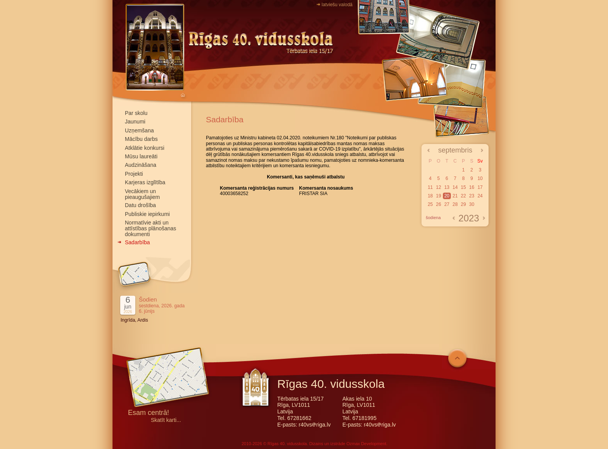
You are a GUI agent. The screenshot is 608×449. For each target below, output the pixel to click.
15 (463, 187)
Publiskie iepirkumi (147, 214)
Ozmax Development (366, 443)
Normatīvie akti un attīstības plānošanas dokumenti (150, 228)
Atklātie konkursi (144, 148)
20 (446, 196)
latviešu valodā (337, 4)
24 (479, 196)
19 (438, 196)
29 (463, 204)
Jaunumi (135, 121)
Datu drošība (140, 205)
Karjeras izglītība (145, 182)
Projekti (134, 174)
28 (455, 204)
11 (430, 187)
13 (446, 187)
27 (446, 204)
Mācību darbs (141, 139)
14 (455, 187)
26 (438, 204)
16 (471, 187)
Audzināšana (140, 165)
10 (479, 178)
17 (479, 187)
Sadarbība (137, 242)
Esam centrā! (148, 413)
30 (471, 204)
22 (463, 196)
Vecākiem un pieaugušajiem (142, 194)
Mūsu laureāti (141, 156)
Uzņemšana (139, 130)
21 (455, 196)
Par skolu (136, 113)
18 (430, 196)
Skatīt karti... (166, 420)
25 (430, 204)
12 (438, 187)
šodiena (433, 217)
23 (471, 196)
